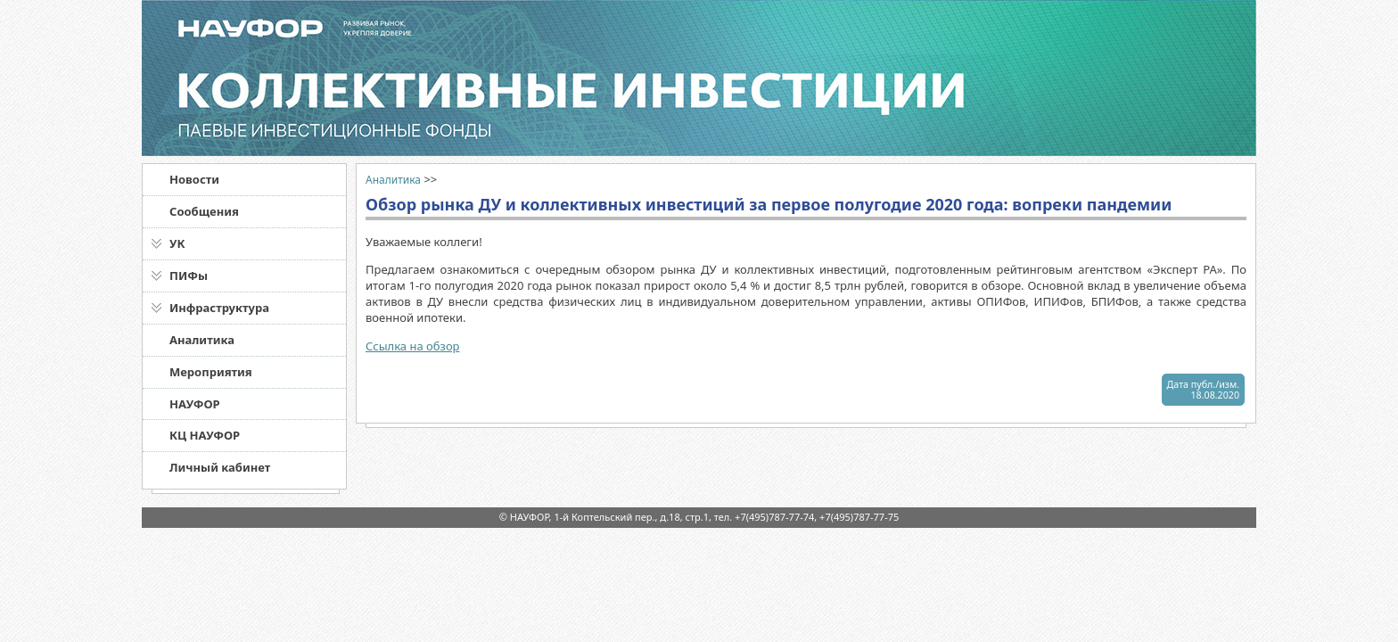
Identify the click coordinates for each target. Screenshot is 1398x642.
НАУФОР (194, 404)
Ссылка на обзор (413, 346)
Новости (194, 179)
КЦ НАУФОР (204, 435)
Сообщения (204, 211)
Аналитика (201, 340)
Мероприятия (210, 372)
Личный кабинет (219, 467)
